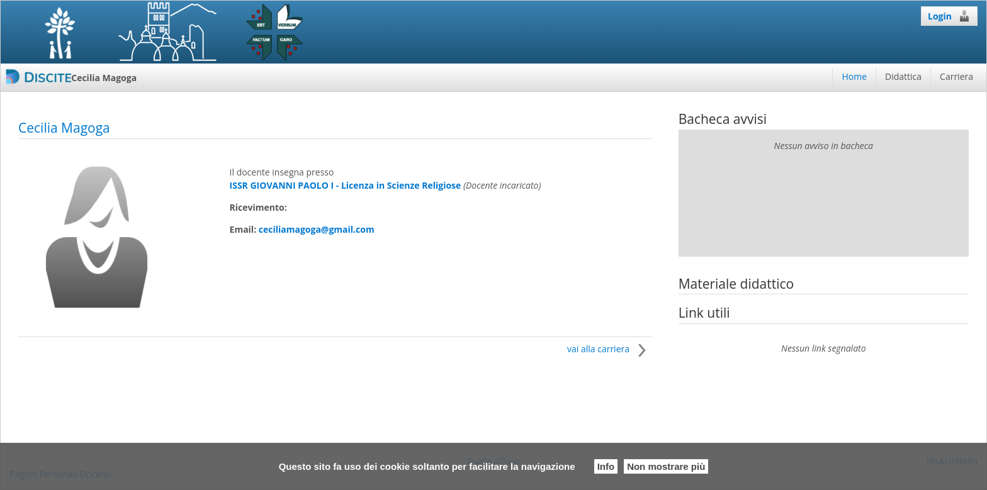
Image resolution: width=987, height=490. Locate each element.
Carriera (956, 76)
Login (949, 15)
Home (854, 76)
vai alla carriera (609, 349)
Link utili (704, 312)
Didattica (903, 76)
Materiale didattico (736, 283)
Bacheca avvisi (723, 119)
